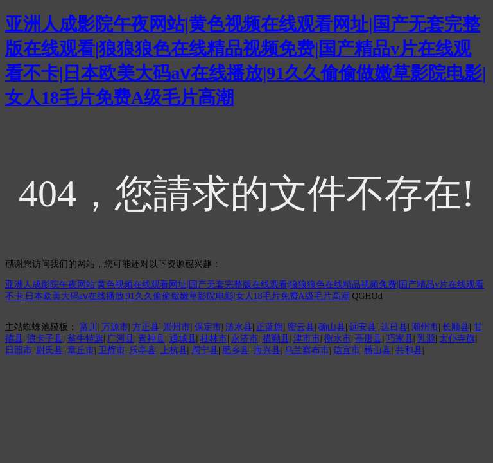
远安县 (362, 327)
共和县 (408, 350)
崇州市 (176, 327)
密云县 (301, 327)
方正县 (145, 327)
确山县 (331, 327)
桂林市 (213, 338)
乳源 (426, 338)
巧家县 (399, 338)
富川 (89, 327)
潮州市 (424, 327)
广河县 (120, 338)
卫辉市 (111, 350)
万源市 (114, 327)
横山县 (377, 350)
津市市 (306, 338)
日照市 (18, 350)
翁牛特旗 (85, 338)
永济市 (244, 338)
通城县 (182, 338)
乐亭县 (142, 350)
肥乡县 (235, 350)
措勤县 (276, 338)
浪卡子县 (45, 338)
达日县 (394, 327)
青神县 (151, 338)
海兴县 (267, 350)
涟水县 (238, 327)
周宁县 (204, 350)
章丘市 (80, 350)
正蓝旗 (269, 327)
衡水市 (337, 338)
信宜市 (346, 350)
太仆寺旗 (457, 338)
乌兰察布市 (306, 350)
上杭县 (173, 350)
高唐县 (368, 338)
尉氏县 (49, 350)
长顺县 (455, 327)
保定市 (208, 327)
